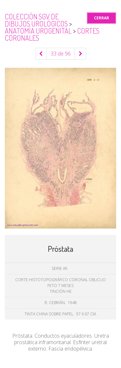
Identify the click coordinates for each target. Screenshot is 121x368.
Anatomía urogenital (39, 30)
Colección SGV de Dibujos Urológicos (37, 20)
